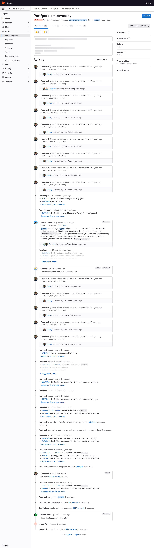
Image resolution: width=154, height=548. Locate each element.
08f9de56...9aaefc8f (51, 410)
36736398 (46, 213)
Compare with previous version (52, 204)
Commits (54, 26)
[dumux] (15, 18)
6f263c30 (46, 353)
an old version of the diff (82, 67)
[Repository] (15, 40)
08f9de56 (46, 399)
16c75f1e (46, 382)
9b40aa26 (46, 256)
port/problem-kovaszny (78, 20)
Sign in (148, 3)
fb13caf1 (46, 367)
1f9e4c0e (46, 258)
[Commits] (15, 48)
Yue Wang (62, 69)
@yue (62, 229)
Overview (41, 26)
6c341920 (46, 370)
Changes (81, 26)
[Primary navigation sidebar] (3, 9)
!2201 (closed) (78, 508)
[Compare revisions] (15, 60)
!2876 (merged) (77, 467)
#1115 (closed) (73, 503)
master (96, 20)
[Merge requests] (15, 35)
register (69, 535)
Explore (10, 3)
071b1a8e (46, 438)
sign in (77, 535)
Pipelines (67, 26)
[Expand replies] (41, 74)
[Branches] (15, 44)
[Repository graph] (15, 56)
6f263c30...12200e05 (51, 365)
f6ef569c (46, 458)
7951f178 (46, 455)
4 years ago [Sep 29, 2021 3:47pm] (105, 20)
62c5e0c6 (46, 413)
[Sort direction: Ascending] (111, 59)
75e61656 (46, 199)
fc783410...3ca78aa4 (51, 453)
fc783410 (46, 441)
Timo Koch (67, 74)
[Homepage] (3, 3)
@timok (44, 229)
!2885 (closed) (55, 477)
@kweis (61, 497)
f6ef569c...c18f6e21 (51, 486)
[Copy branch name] (88, 20)
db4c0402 (46, 253)
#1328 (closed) (72, 529)
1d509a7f (46, 488)
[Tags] (15, 52)
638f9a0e (46, 201)
